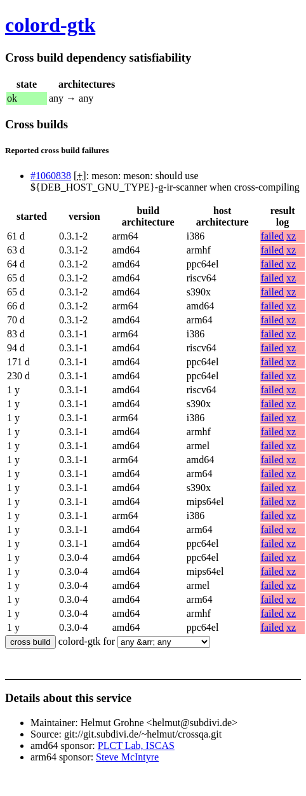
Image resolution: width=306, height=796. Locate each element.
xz (291, 236)
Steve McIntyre (127, 757)
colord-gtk (50, 24)
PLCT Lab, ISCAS (136, 745)
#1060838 (50, 175)
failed (272, 236)
